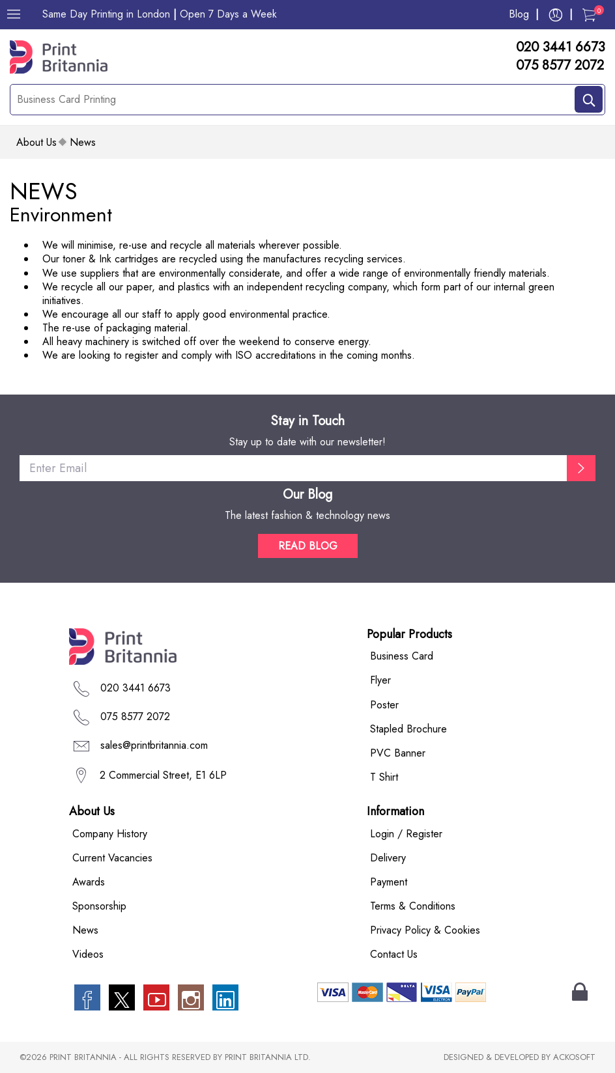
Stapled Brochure (408, 728)
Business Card (401, 655)
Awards (88, 881)
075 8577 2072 (560, 65)
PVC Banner (397, 753)
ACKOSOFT (574, 1058)
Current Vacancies (112, 857)
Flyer (380, 680)
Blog (519, 14)
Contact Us (394, 954)
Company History (109, 833)
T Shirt (384, 777)
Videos (88, 954)
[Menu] (13, 14)
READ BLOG (307, 545)
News (85, 930)
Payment (388, 881)
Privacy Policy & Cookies (425, 930)
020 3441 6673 (560, 47)
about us (36, 142)
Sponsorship (99, 906)
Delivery (388, 857)
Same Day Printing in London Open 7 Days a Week (159, 14)
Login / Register (406, 833)
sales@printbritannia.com (154, 745)
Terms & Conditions (412, 906)
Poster (384, 704)
